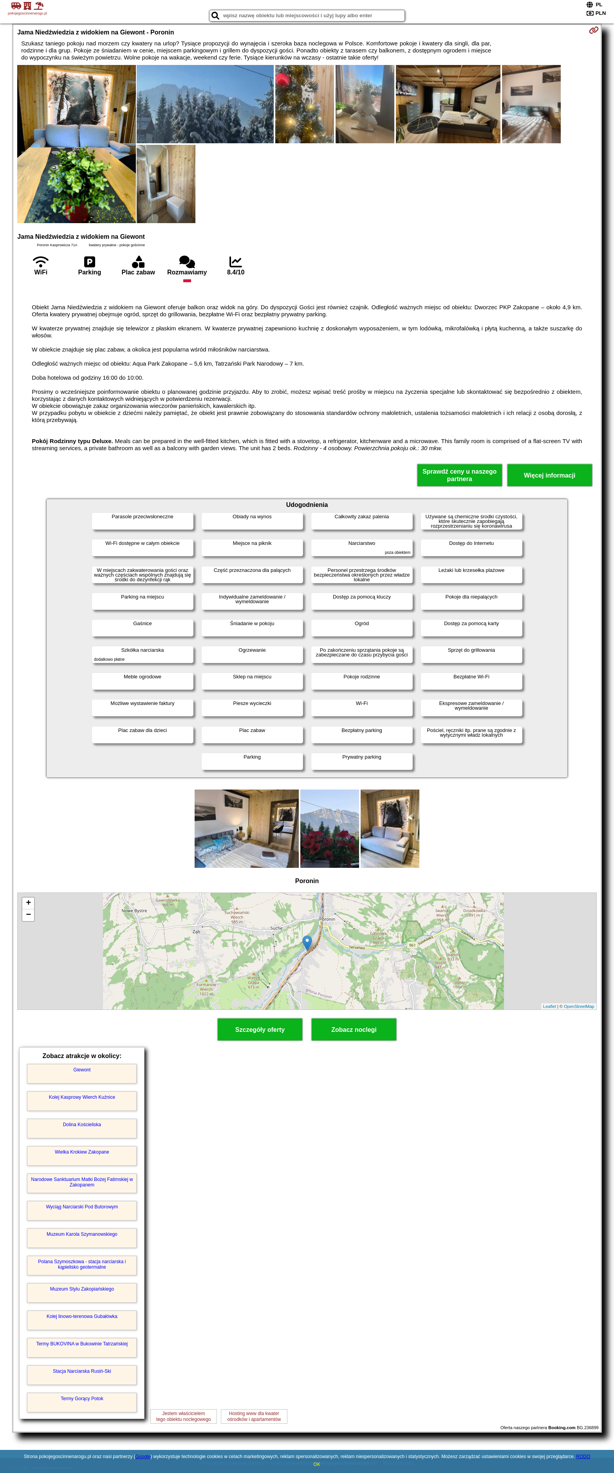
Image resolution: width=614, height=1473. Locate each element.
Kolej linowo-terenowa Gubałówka (82, 1316)
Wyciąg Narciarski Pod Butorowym (82, 1207)
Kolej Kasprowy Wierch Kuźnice (82, 1097)
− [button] (28, 915)
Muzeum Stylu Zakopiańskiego (82, 1289)
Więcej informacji (549, 475)
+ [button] (28, 903)
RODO (583, 1456)
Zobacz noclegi (354, 1029)
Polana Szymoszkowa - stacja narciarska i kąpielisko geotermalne (82, 1264)
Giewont (81, 1070)
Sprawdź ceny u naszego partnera (460, 475)
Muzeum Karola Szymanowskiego (82, 1234)
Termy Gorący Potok (82, 1398)
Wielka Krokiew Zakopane (82, 1152)
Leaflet (549, 1006)
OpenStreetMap (579, 1006)
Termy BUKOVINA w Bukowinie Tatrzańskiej (82, 1344)
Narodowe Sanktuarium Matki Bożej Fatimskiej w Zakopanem (82, 1182)
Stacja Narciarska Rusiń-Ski (82, 1371)
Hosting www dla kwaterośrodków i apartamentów (254, 1416)
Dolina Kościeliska (82, 1124)
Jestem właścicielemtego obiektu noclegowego (183, 1416)
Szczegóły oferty (260, 1029)
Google (143, 1456)
